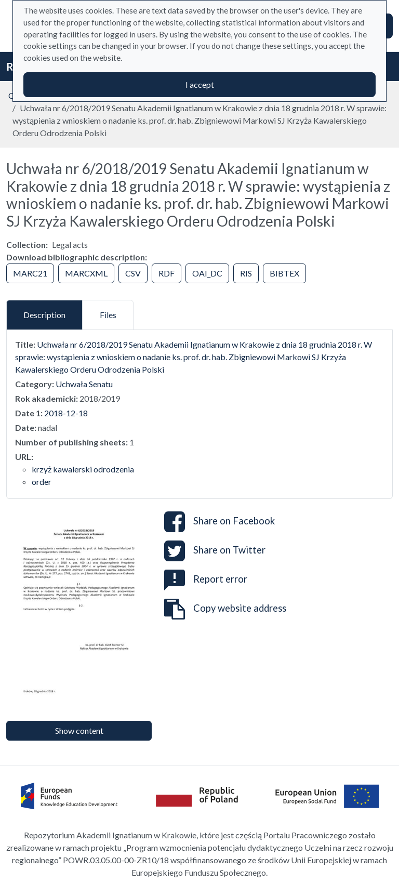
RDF (166, 273)
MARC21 (30, 273)
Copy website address (225, 609)
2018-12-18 (66, 413)
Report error (205, 579)
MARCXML (86, 273)
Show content (79, 730)
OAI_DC (207, 273)
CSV (133, 273)
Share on (219, 521)
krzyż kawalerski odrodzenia (83, 469)
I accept (199, 84)
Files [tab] (108, 315)
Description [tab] (44, 315)
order (41, 481)
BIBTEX (284, 273)
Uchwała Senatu (84, 384)
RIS (246, 273)
